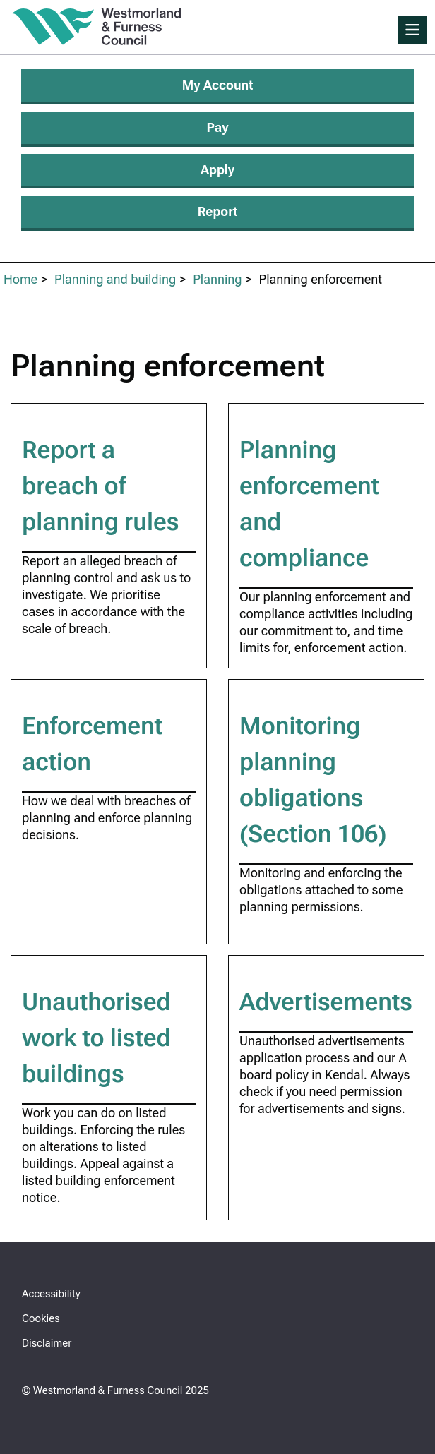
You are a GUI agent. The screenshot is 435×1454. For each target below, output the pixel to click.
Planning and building (115, 279)
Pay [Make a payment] (218, 127)
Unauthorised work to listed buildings (96, 1037)
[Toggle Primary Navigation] (412, 30)
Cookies (41, 1318)
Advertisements (325, 1001)
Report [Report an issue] (217, 211)
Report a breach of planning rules (100, 485)
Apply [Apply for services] (217, 169)
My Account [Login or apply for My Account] (218, 85)
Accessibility (51, 1293)
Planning (217, 279)
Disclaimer (46, 1343)
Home (20, 279)
